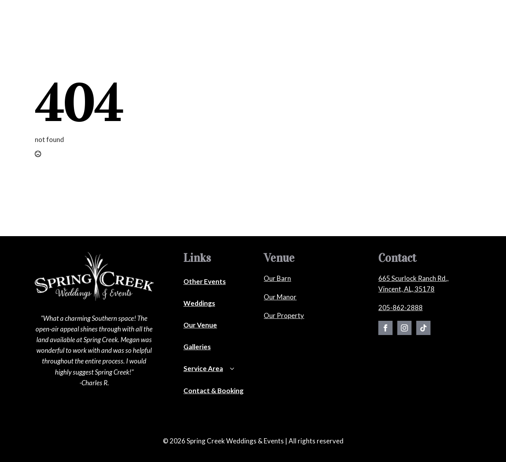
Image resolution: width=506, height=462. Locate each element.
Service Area (203, 368)
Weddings (148, 25)
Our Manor (280, 297)
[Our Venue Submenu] (257, 26)
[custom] (423, 328)
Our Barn (277, 278)
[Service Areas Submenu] (349, 26)
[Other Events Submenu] (211, 26)
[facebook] (385, 328)
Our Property (284, 315)
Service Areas (326, 25)
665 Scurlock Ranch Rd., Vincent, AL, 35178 (413, 283)
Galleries (284, 25)
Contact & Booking (388, 25)
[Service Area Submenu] (234, 371)
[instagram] (404, 328)
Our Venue (239, 25)
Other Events (189, 25)
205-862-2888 (400, 307)
